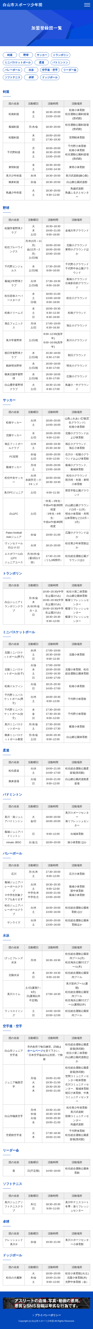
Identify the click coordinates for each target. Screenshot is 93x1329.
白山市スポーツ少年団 (23, 5)
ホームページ (35, 1050)
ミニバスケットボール (18, 62)
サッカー (42, 54)
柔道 (41, 62)
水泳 (31, 69)
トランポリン (60, 54)
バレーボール (12, 69)
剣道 (9, 54)
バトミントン (60, 62)
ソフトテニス (12, 77)
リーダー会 (69, 69)
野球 (26, 54)
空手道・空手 (50, 69)
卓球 (31, 77)
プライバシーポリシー (48, 1315)
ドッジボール (50, 77)
